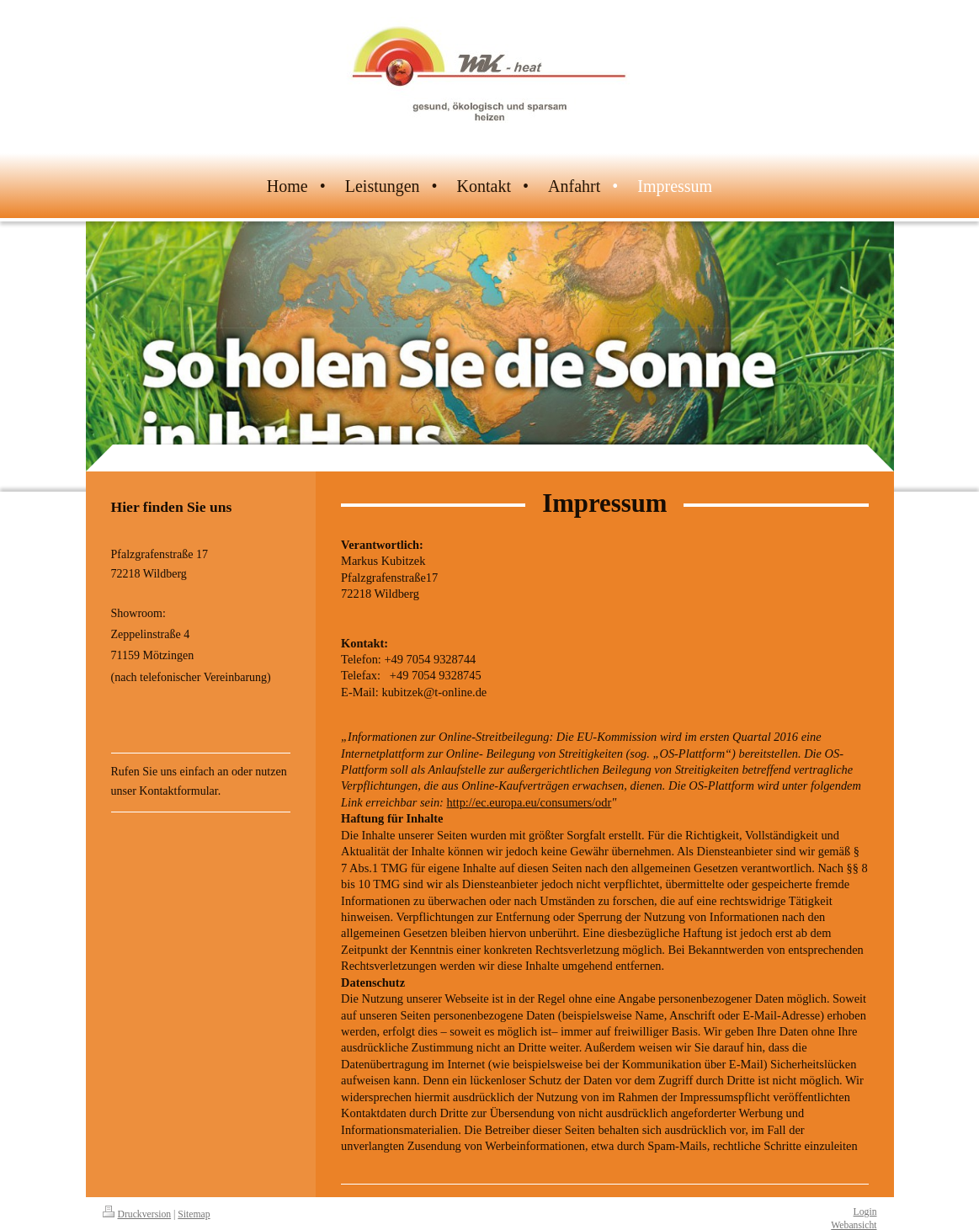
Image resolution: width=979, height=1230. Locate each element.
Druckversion (137, 1214)
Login (865, 1211)
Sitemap (194, 1214)
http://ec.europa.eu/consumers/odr (528, 802)
